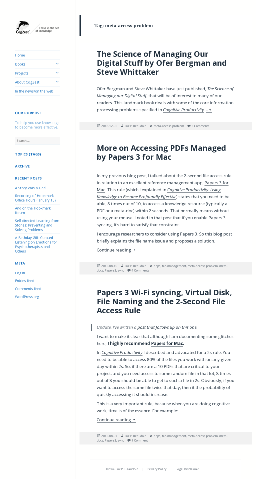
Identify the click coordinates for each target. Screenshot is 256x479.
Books (20, 64)
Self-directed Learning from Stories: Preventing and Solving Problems (37, 225)
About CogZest (27, 82)
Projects (21, 73)
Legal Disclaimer (187, 469)
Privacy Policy (157, 469)
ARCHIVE (22, 166)
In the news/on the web (34, 91)
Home (20, 55)
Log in (20, 272)
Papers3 (110, 270)
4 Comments (140, 270)
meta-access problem (169, 126)
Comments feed (28, 288)
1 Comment (140, 440)
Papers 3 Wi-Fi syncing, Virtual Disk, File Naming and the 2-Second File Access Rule (164, 301)
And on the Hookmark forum (33, 210)
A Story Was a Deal (30, 188)
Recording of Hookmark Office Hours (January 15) (35, 197)
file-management (174, 266)
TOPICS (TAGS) (28, 154)
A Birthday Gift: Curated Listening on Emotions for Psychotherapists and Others (36, 244)
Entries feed (24, 280)
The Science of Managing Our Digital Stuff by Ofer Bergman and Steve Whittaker (162, 62)
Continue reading (116, 250)
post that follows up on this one (167, 327)
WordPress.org (27, 296)
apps (157, 266)
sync (121, 270)
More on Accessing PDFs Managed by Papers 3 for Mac (161, 152)
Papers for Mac (167, 343)
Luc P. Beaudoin (135, 126)
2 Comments (200, 126)
